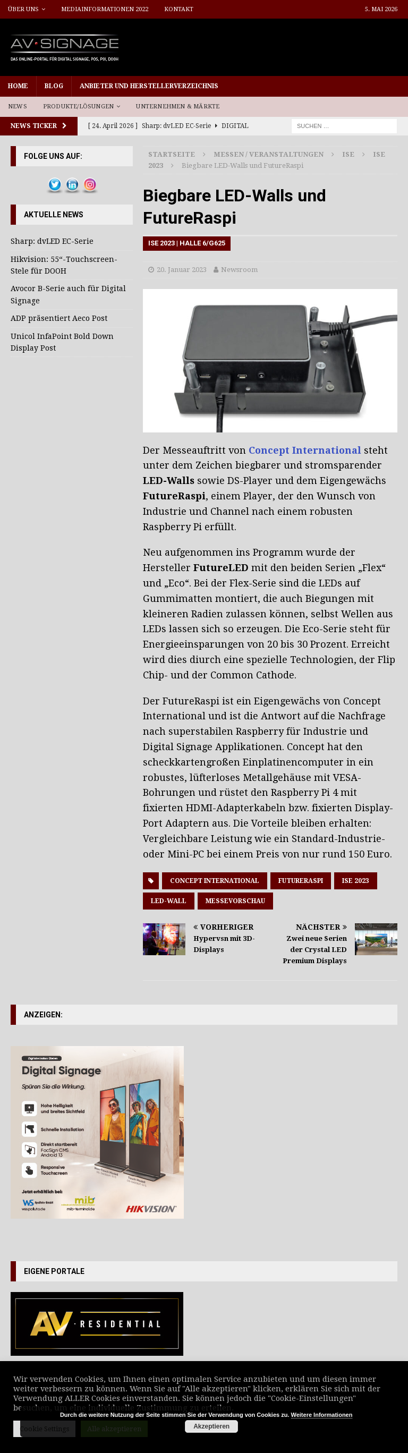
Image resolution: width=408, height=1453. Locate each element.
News (17, 106)
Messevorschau (235, 901)
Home (18, 86)
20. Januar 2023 (182, 270)
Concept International (305, 450)
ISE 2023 (355, 881)
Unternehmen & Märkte (177, 106)
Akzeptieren (211, 1426)
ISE (348, 154)
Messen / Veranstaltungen (269, 154)
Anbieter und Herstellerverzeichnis (149, 86)
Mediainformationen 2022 (104, 9)
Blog (54, 86)
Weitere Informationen (322, 1415)
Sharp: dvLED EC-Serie (52, 241)
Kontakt (178, 9)
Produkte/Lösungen (78, 106)
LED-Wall (168, 901)
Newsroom (239, 270)
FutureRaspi (300, 881)
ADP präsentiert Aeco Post (59, 318)
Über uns (23, 9)
